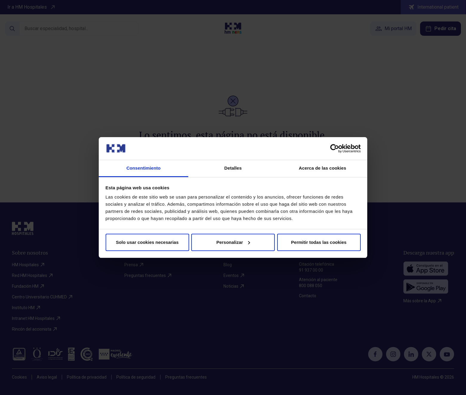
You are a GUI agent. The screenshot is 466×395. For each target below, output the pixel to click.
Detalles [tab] (233, 168)
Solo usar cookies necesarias (147, 242)
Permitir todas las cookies (319, 242)
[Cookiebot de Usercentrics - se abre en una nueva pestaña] (334, 148)
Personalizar (233, 242)
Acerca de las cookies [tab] (322, 168)
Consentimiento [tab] (143, 168)
